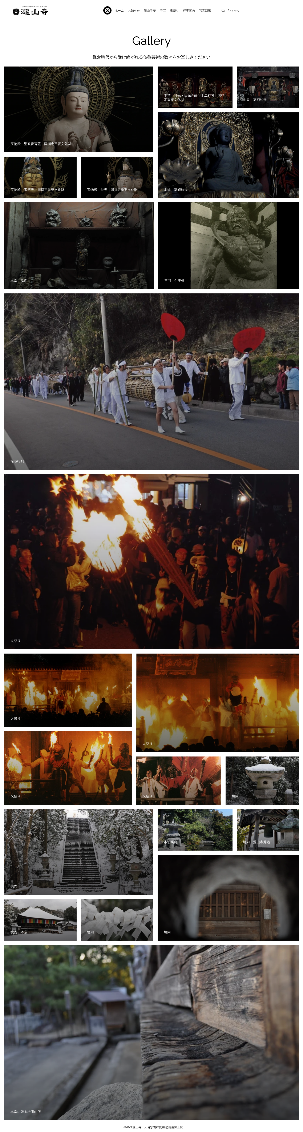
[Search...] (250, 11)
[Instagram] (107, 10)
